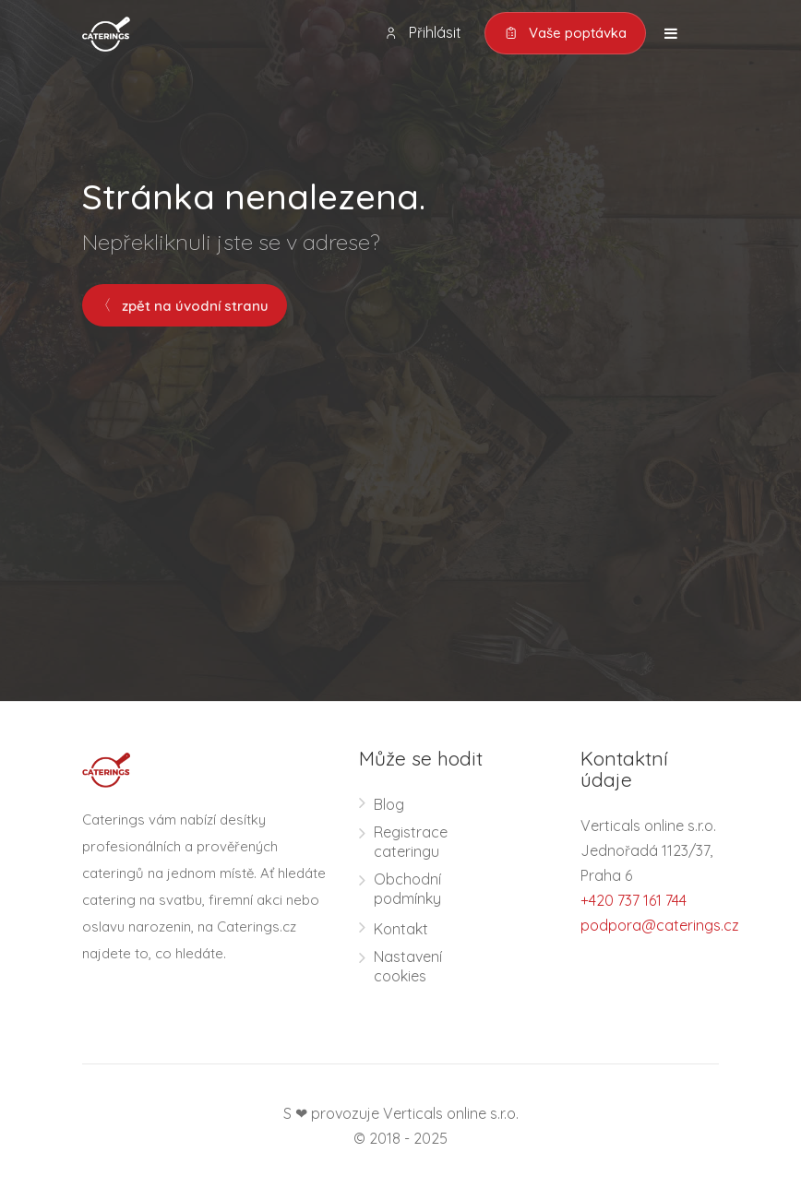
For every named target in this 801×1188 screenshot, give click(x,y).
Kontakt (401, 929)
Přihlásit (422, 32)
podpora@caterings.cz (659, 925)
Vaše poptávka (565, 33)
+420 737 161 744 (633, 900)
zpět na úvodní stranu (185, 306)
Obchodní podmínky (407, 889)
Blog (389, 804)
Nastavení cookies (408, 966)
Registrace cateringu (411, 842)
